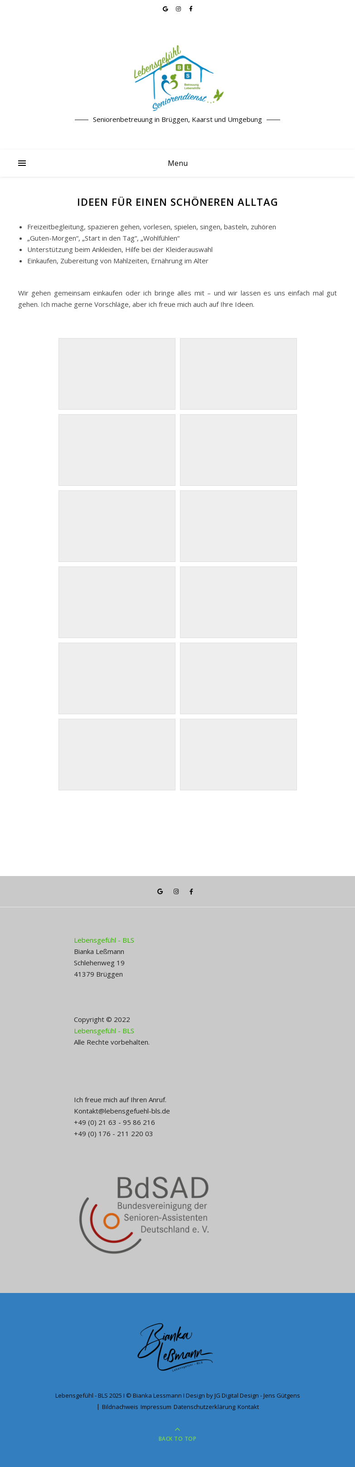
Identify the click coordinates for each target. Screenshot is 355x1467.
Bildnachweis (120, 1407)
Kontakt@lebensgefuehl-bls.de (122, 1110)
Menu (178, 163)
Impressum (156, 1407)
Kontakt (248, 1407)
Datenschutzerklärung (204, 1407)
